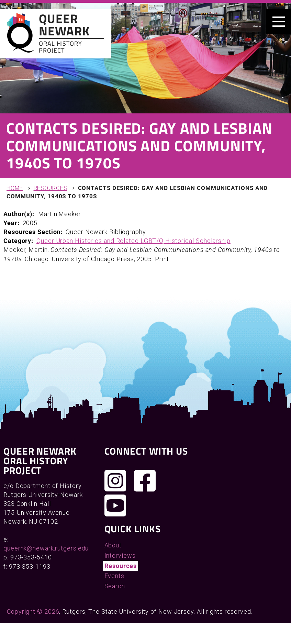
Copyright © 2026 (33, 611)
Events (114, 575)
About (113, 545)
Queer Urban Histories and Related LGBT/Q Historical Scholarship (133, 240)
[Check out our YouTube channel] (115, 505)
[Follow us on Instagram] (115, 480)
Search (114, 586)
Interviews (120, 555)
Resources (50, 188)
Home (15, 188)
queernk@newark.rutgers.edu (46, 548)
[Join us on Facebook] (145, 480)
